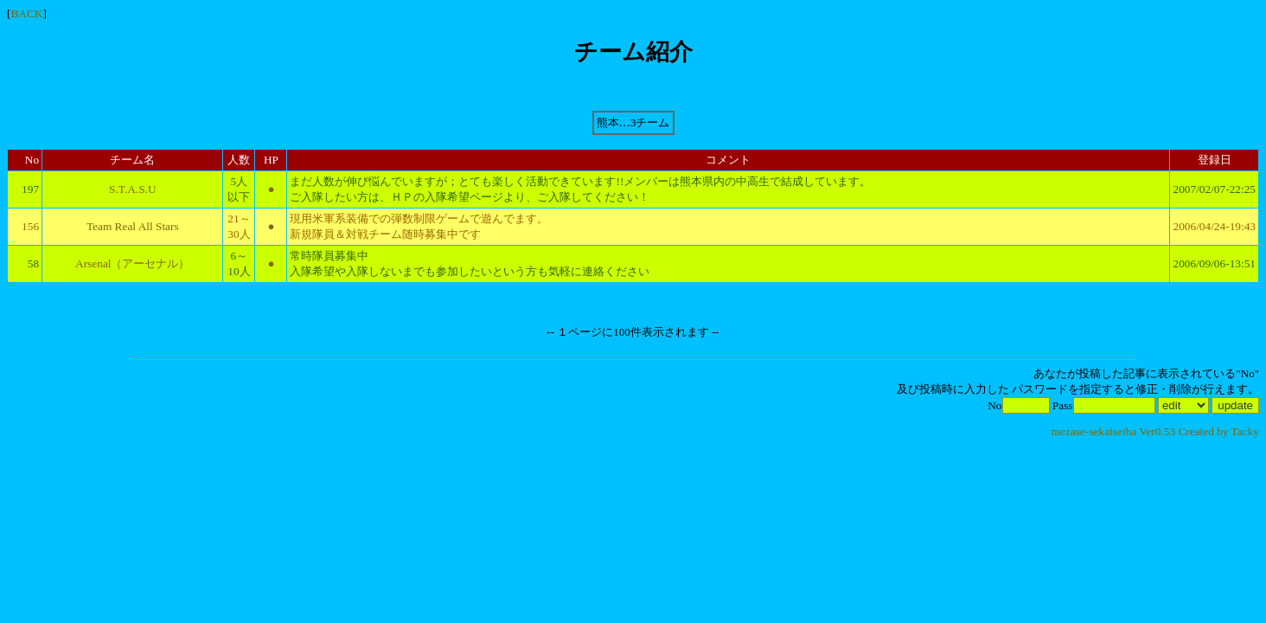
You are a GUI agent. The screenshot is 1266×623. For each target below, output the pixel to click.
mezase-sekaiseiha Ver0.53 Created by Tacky (1155, 431)
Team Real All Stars (132, 226)
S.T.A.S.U (133, 189)
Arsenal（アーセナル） (132, 263)
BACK (26, 13)
